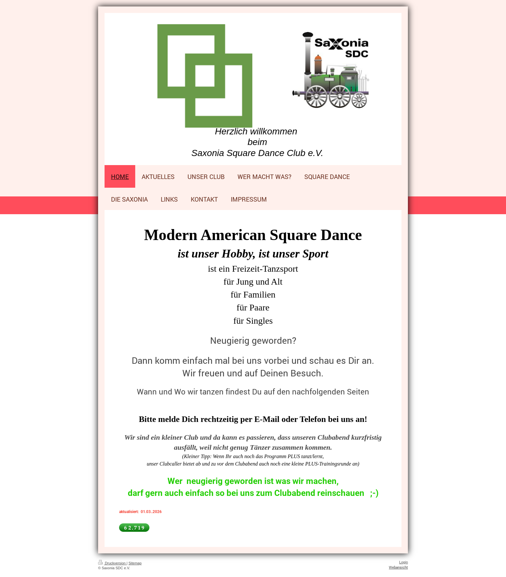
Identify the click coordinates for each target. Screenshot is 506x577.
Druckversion (112, 563)
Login (403, 562)
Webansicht (398, 567)
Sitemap (134, 563)
